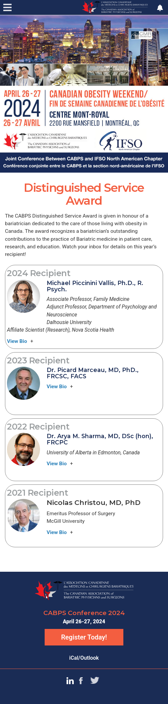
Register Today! (84, 637)
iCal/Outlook (84, 658)
